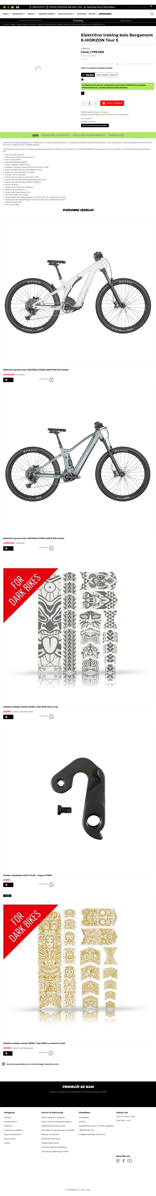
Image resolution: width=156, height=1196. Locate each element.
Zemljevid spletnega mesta (54, 1155)
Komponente (33, 14)
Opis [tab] (35, 136)
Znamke (107, 14)
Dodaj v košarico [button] (16, 719)
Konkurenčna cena (50, 1142)
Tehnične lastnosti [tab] (56, 136)
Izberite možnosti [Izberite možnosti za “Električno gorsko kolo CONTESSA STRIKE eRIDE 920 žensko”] (17, 550)
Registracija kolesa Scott (53, 1130)
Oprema (46, 14)
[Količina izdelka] (90, 105)
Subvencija (92, 122)
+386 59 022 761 (38, 7)
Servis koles (95, 14)
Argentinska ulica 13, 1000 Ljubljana (99, 7)
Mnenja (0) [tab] (116, 136)
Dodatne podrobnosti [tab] (89, 136)
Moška (59, 24)
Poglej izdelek (150, 381)
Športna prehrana (80, 14)
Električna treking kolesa (46, 24)
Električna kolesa (29, 24)
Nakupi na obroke (50, 1138)
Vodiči (7, 1147)
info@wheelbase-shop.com (92, 1138)
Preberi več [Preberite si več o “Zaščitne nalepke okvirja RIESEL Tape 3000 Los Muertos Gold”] (14, 1057)
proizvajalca (104, 113)
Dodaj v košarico (121, 105)
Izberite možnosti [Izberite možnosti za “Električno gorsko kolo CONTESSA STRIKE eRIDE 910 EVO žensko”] (17, 381)
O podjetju (84, 1121)
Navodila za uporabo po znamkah (57, 1134)
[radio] (83, 94)
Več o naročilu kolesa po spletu (96, 127)
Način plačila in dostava (53, 1121)
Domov (6, 24)
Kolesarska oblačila (61, 14)
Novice (82, 1125)
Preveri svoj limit (125, 20)
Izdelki (12, 24)
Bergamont (112, 116)
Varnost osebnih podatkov (54, 1151)
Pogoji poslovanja (50, 1147)
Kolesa (20, 14)
